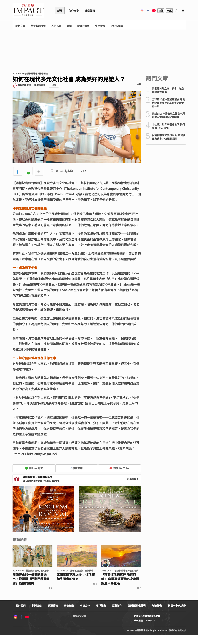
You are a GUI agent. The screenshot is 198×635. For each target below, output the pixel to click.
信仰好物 (74, 10)
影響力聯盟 (83, 25)
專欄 (69, 25)
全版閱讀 (90, 10)
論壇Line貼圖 (79, 615)
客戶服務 (101, 605)
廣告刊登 (69, 605)
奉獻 (169, 10)
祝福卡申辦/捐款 (177, 605)
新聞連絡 (37, 605)
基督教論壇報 (38, 25)
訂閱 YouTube (119, 468)
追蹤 (54, 85)
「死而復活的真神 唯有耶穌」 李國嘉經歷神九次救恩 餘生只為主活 (120, 578)
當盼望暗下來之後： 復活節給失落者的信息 (76, 576)
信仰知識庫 (117, 25)
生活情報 (100, 25)
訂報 (160, 10)
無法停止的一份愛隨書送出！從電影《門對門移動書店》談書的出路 (31, 578)
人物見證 (56, 25)
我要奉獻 (133, 479)
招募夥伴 (117, 605)
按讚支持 (76, 468)
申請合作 (85, 605)
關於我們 (21, 605)
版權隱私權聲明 (137, 605)
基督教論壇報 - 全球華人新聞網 (28, 10)
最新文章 (20, 25)
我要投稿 (53, 605)
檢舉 (139, 84)
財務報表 (157, 605)
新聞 (59, 10)
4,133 (66, 170)
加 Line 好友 (34, 468)
